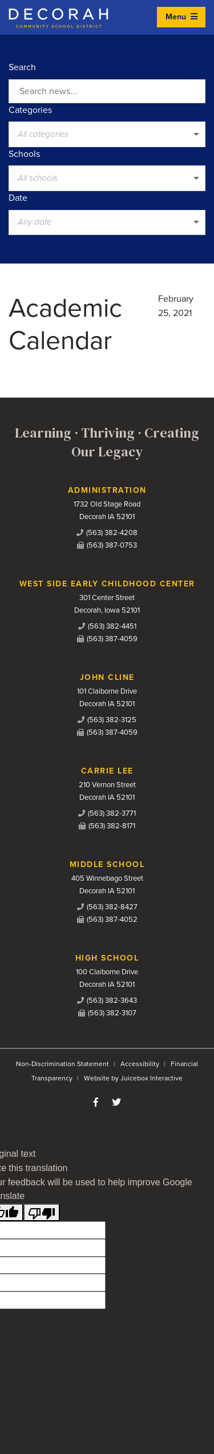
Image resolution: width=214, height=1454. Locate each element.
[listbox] (107, 134)
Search (22, 67)
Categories (30, 110)
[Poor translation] (41, 1212)
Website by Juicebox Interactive (133, 1078)
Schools (24, 154)
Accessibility (139, 1064)
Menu (181, 17)
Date (18, 198)
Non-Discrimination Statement (62, 1064)
